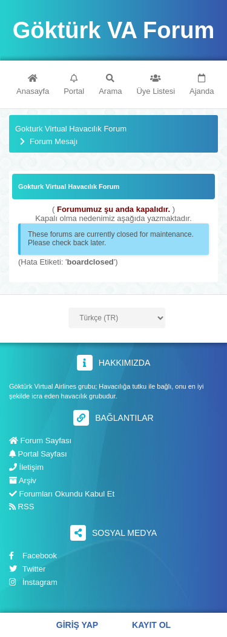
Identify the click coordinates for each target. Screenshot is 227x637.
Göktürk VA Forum (114, 30)
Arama (110, 85)
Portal (74, 85)
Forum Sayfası (40, 440)
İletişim (26, 467)
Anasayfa (32, 85)
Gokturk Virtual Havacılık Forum (71, 129)
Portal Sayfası (38, 453)
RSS (21, 506)
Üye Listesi (155, 85)
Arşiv (22, 480)
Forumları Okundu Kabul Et (61, 493)
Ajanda (201, 85)
